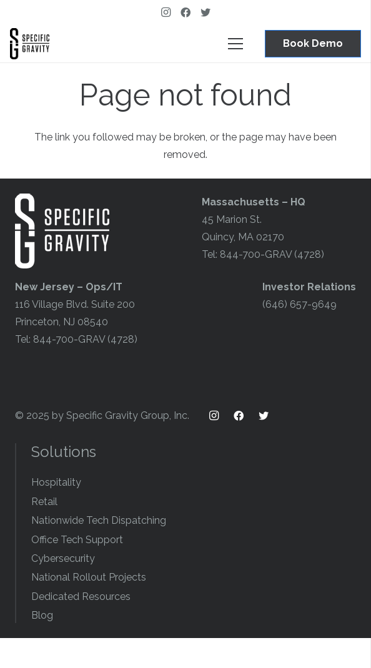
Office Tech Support (77, 540)
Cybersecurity (63, 558)
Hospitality (56, 482)
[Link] (29, 43)
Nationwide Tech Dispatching (98, 520)
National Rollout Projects (88, 577)
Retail (44, 502)
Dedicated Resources (81, 596)
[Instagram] (166, 12)
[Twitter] (205, 12)
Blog (42, 615)
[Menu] (235, 43)
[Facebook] (185, 12)
